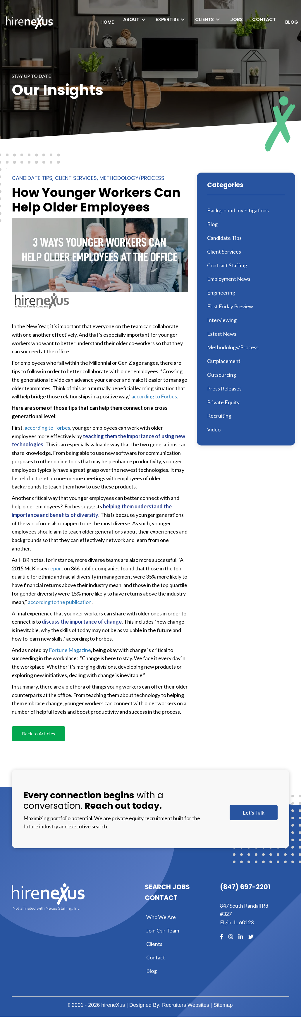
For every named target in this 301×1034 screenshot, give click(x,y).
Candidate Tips (32, 178)
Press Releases (224, 388)
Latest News (221, 334)
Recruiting (219, 415)
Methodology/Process (131, 178)
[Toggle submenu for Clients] (212, 19)
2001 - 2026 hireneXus (96, 1006)
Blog (212, 224)
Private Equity (223, 402)
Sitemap (223, 1006)
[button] (40, 734)
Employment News (228, 279)
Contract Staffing (227, 265)
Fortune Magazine (70, 650)
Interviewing (222, 320)
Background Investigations (238, 210)
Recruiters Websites (185, 1006)
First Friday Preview (230, 306)
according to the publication (60, 602)
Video (214, 429)
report (55, 568)
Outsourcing (221, 374)
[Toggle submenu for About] (137, 19)
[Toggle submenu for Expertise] (176, 19)
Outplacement (223, 361)
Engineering (221, 292)
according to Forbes (154, 396)
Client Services (76, 178)
